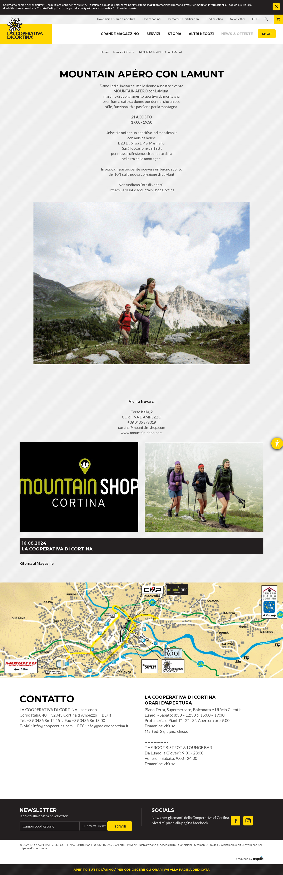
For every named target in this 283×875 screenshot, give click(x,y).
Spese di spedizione (34, 848)
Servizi (153, 34)
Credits (120, 844)
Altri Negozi (201, 34)
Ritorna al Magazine (37, 563)
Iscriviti (119, 826)
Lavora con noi (252, 844)
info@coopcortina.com (53, 725)
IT (253, 19)
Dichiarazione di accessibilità (157, 844)
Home (105, 52)
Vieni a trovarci (141, 401)
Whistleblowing (230, 844)
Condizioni (185, 844)
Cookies (212, 844)
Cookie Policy (46, 8)
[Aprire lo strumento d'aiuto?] (277, 443)
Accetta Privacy (96, 826)
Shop (267, 34)
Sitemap (199, 844)
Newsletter (38, 810)
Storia (174, 34)
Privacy (131, 844)
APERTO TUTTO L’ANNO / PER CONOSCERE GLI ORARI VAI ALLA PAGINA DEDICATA (141, 869)
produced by (249, 858)
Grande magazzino (120, 34)
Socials (163, 810)
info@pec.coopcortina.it (107, 725)
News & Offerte (237, 34)
